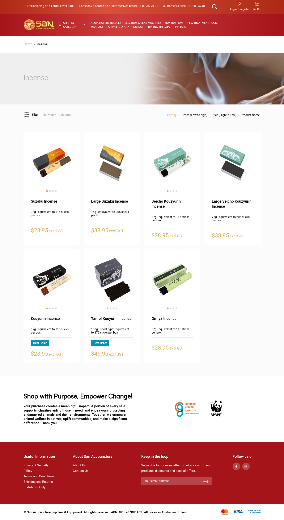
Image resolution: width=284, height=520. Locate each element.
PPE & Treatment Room (201, 23)
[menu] (174, 25)
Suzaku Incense (44, 201)
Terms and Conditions (39, 476)
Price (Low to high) (195, 115)
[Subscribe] (206, 482)
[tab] (73, 25)
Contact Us (81, 471)
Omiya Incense (164, 318)
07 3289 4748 (196, 6)
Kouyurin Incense (45, 318)
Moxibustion (174, 23)
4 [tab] (56, 191)
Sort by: (172, 115)
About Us (79, 465)
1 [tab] (47, 191)
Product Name (250, 115)
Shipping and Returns (38, 482)
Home (28, 44)
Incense (137, 27)
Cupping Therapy (158, 27)
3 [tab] (53, 191)
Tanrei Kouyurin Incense (111, 318)
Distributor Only (34, 487)
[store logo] (39, 25)
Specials (180, 27)
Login (233, 9)
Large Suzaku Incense (109, 201)
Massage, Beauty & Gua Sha (110, 27)
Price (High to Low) (224, 115)
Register (245, 9)
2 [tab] (50, 191)
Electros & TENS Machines (142, 23)
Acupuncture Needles (106, 23)
